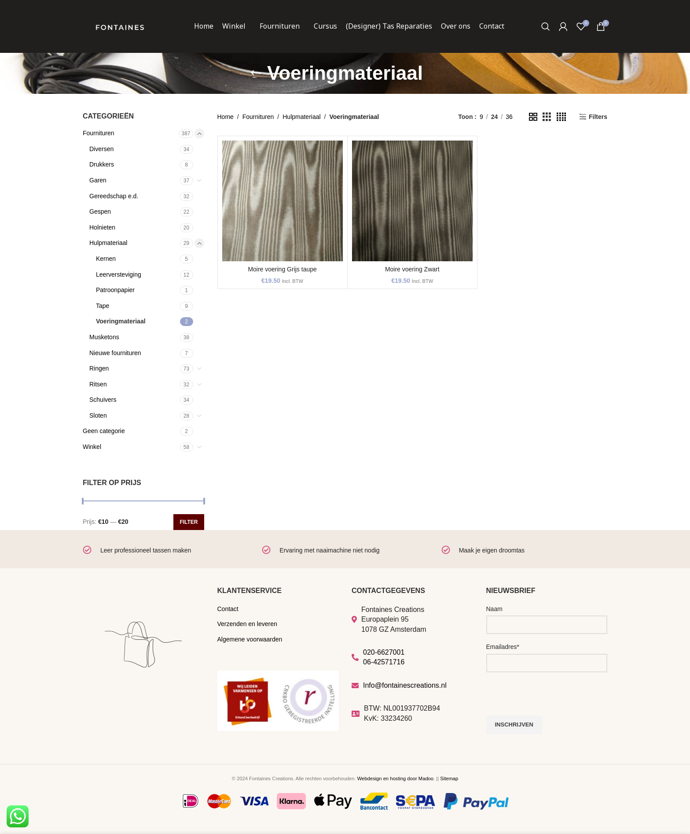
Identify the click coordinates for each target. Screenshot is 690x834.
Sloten (98, 415)
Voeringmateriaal (121, 321)
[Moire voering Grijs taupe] (282, 201)
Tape (102, 305)
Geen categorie (104, 430)
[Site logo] (120, 26)
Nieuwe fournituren (115, 352)
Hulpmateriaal (108, 242)
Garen (97, 180)
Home (225, 116)
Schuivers (102, 399)
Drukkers (101, 164)
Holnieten (102, 227)
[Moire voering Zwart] (412, 201)
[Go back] (256, 73)
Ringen (99, 368)
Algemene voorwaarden (250, 639)
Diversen (101, 148)
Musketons (104, 337)
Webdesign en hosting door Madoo (395, 778)
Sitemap (449, 778)
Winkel (92, 446)
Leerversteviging (118, 274)
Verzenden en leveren (247, 623)
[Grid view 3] (547, 116)
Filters (598, 116)
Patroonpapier (115, 289)
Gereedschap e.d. (113, 196)
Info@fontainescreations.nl (405, 685)
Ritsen (98, 384)
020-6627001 (383, 652)
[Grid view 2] (533, 116)
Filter (189, 522)
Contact (228, 608)
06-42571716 (383, 662)
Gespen (100, 211)
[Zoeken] (545, 26)
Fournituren (98, 133)
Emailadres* (502, 646)
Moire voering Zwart (412, 269)
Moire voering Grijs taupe (282, 269)
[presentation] (553, 698)
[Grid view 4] (561, 116)
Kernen (106, 258)
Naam (494, 608)
